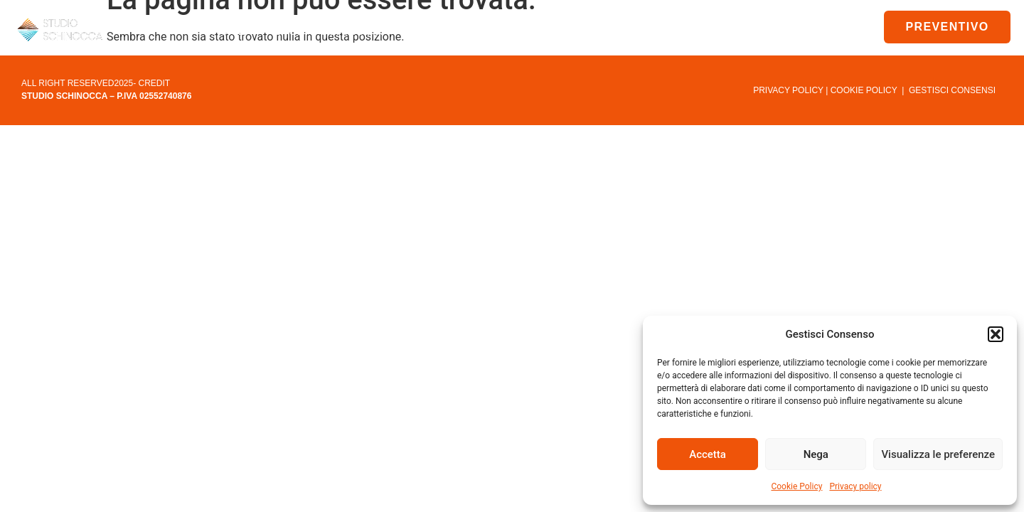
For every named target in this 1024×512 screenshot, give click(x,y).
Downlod (597, 31)
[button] (995, 334)
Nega (816, 454)
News (681, 31)
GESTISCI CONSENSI (952, 90)
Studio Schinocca (340, 31)
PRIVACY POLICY (788, 90)
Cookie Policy (796, 486)
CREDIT (155, 83)
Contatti (754, 31)
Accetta (707, 454)
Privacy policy (855, 486)
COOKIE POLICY (864, 90)
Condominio (482, 31)
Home (228, 31)
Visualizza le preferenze (938, 454)
